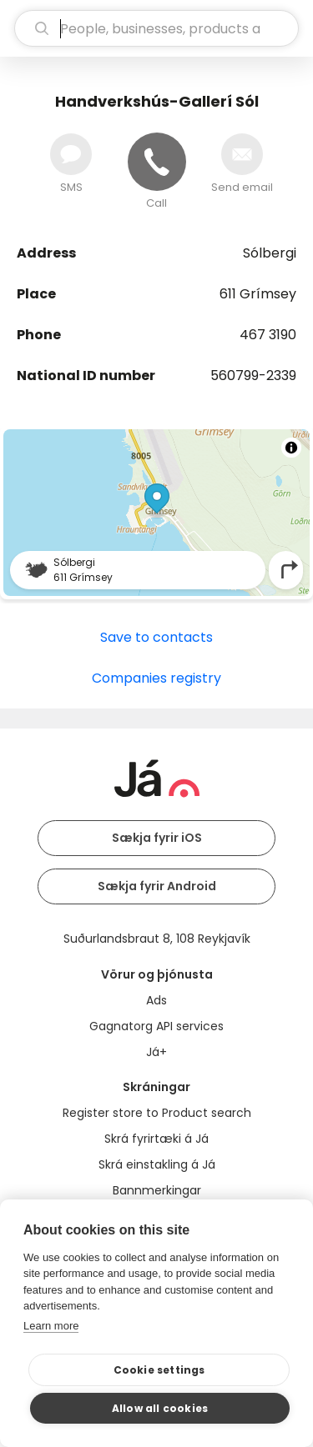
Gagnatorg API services (156, 1026)
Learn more (50, 1325)
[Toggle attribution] (291, 448)
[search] (156, 28)
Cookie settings (159, 1370)
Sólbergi (269, 253)
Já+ (156, 1052)
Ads (156, 1000)
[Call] (157, 162)
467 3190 (268, 334)
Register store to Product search (157, 1112)
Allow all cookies (160, 1408)
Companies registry (156, 678)
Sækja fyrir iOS (157, 837)
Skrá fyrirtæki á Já (156, 1138)
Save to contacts (156, 637)
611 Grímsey (258, 293)
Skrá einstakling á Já (156, 1164)
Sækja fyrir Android (157, 886)
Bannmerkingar (157, 1190)
